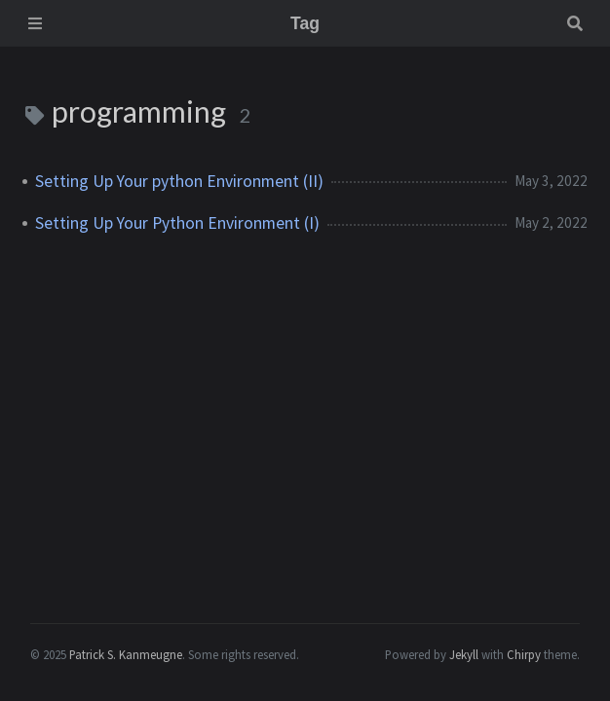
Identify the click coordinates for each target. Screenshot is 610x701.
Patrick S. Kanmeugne (125, 654)
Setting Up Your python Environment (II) (179, 181)
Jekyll (463, 654)
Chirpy (524, 654)
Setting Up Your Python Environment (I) (177, 223)
